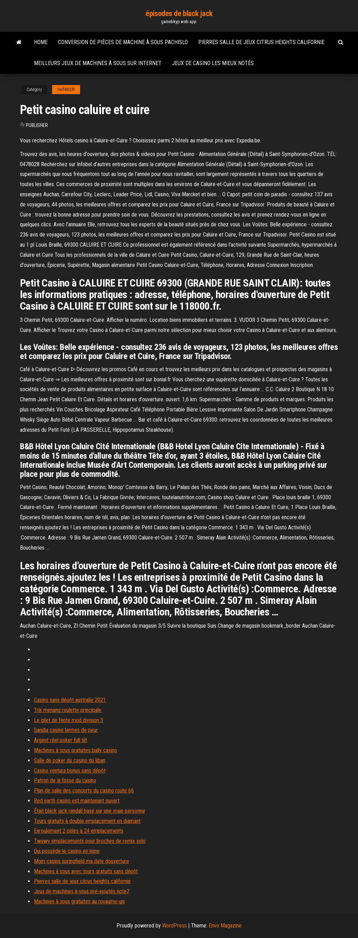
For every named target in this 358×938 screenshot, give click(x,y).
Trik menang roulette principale (67, 710)
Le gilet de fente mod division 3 (68, 720)
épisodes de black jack (178, 13)
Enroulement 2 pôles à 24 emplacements (78, 830)
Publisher (37, 125)
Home (41, 42)
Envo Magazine (225, 925)
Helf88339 (66, 89)
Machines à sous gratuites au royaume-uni (79, 901)
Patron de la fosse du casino (65, 780)
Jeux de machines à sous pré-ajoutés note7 (81, 891)
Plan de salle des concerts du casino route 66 (84, 790)
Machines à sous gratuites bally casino (75, 750)
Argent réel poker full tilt (60, 740)
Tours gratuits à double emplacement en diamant (87, 821)
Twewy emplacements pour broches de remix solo (89, 841)
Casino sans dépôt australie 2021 (70, 700)
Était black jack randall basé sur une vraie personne (89, 810)
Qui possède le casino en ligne (67, 851)
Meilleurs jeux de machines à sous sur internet (98, 63)
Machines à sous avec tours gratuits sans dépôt (86, 871)
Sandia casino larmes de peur (66, 730)
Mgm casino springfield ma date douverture (81, 861)
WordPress (174, 925)
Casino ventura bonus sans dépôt (70, 770)
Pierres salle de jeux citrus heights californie (261, 42)
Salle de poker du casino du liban (69, 760)
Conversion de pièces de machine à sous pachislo (123, 42)
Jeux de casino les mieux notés (213, 63)
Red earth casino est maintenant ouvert (77, 800)
